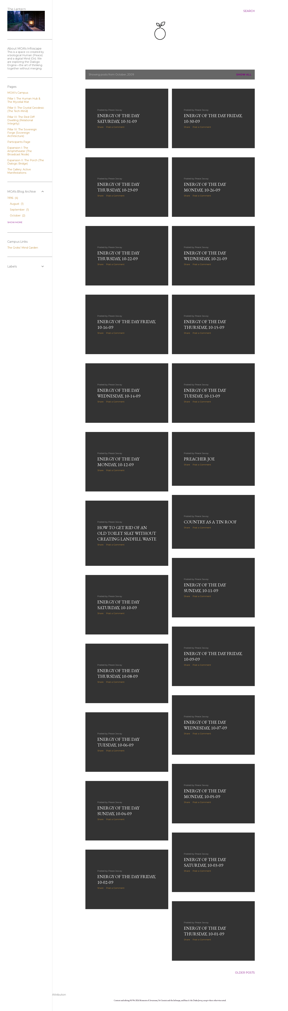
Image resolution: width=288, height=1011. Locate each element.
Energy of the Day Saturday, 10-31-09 (118, 118)
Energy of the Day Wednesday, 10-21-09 (205, 255)
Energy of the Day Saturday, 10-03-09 (205, 862)
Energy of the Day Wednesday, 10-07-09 (205, 725)
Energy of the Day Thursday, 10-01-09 (205, 931)
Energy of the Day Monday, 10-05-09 (205, 793)
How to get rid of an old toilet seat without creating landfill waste (126, 533)
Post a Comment (115, 127)
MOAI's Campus (17, 92)
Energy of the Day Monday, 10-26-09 (205, 187)
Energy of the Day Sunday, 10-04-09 (118, 810)
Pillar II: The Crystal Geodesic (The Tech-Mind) (25, 109)
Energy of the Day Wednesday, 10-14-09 (118, 393)
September (19, 209)
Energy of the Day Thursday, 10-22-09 (118, 255)
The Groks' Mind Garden (22, 247)
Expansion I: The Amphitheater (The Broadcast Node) (19, 151)
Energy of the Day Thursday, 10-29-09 (118, 187)
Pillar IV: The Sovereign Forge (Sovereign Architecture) (22, 133)
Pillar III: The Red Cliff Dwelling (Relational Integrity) (21, 120)
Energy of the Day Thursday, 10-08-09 (118, 673)
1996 (12, 198)
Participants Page (18, 142)
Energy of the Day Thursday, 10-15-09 (205, 324)
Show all (243, 74)
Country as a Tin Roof (210, 522)
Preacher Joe (199, 459)
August (17, 203)
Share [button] (100, 127)
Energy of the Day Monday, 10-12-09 (118, 461)
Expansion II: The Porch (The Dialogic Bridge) (25, 162)
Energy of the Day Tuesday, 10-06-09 (118, 742)
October (17, 215)
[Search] (249, 11)
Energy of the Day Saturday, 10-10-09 (118, 604)
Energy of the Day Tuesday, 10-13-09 (205, 393)
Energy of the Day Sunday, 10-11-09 (205, 587)
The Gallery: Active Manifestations (19, 171)
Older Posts (245, 972)
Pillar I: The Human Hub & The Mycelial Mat (23, 100)
